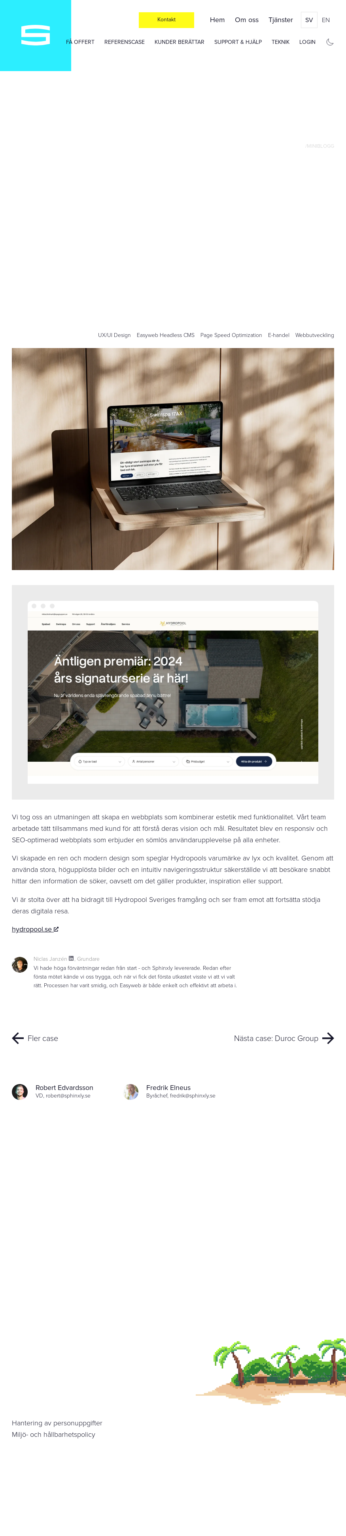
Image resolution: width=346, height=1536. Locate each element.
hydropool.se (35, 929)
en (326, 19)
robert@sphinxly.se (68, 1096)
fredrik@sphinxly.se (193, 1096)
